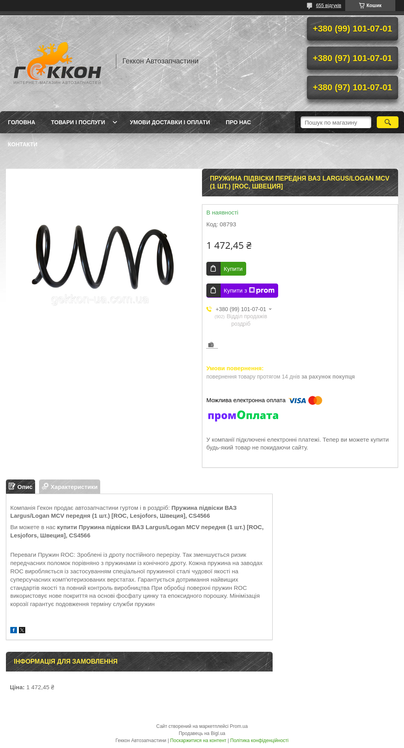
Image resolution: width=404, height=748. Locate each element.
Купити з (249, 290)
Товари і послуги (78, 122)
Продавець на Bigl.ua (202, 733)
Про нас (238, 122)
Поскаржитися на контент (198, 740)
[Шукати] (387, 122)
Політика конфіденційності (259, 740)
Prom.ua (239, 726)
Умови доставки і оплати (170, 122)
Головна (21, 122)
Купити (233, 268)
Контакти (22, 144)
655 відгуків (328, 5)
